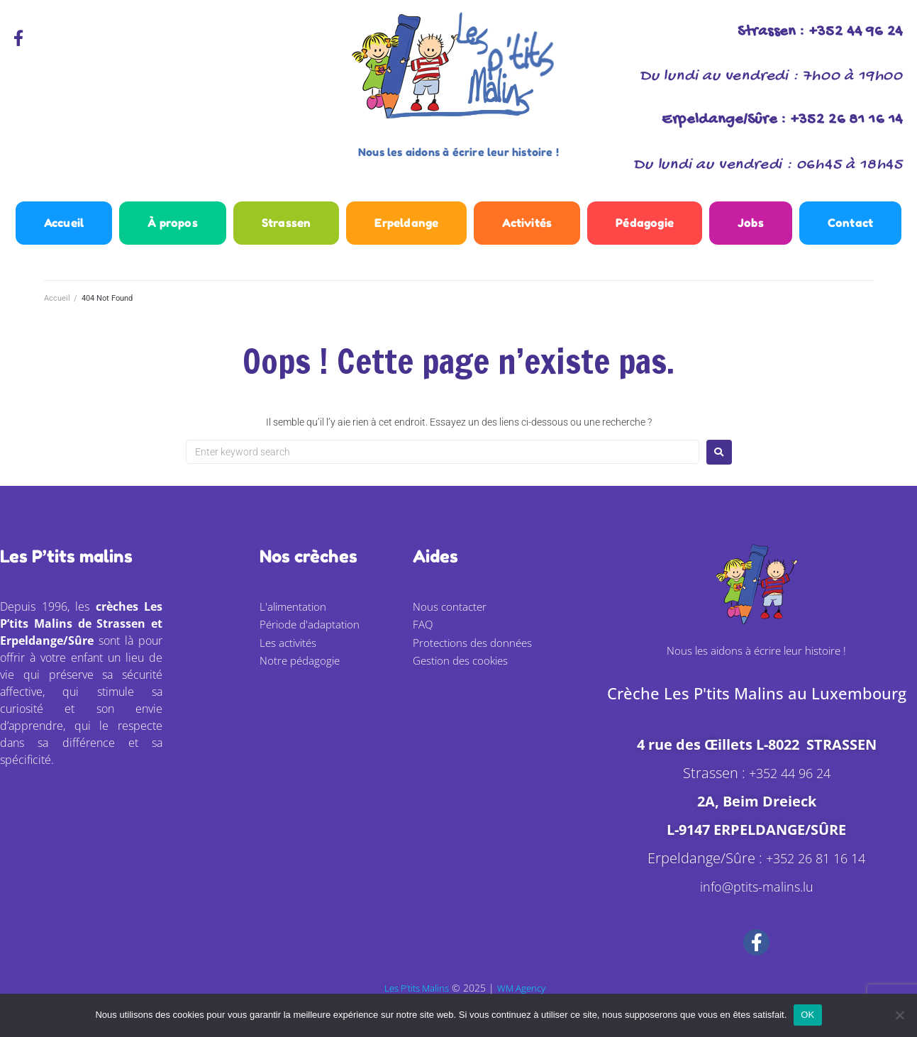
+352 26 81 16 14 (815, 871)
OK (807, 1014)
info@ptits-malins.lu (756, 899)
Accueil (57, 311)
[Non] (899, 1015)
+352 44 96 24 (789, 786)
